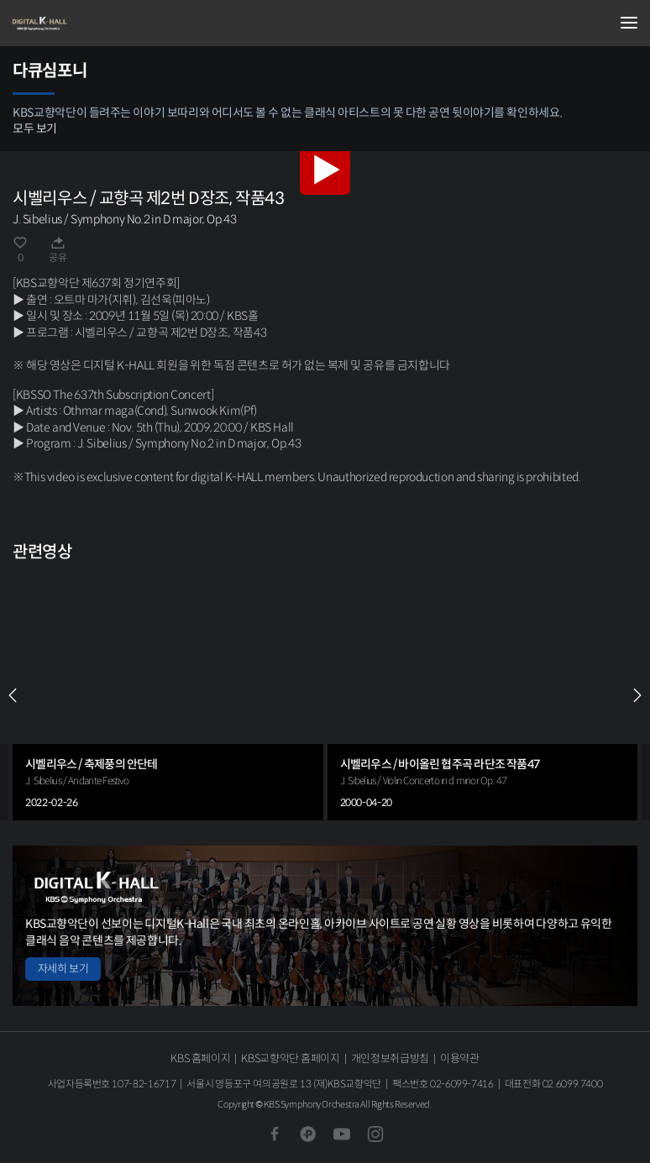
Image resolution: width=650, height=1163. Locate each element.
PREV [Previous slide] (12, 695)
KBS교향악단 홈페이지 (290, 1058)
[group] (168, 694)
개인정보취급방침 (390, 1058)
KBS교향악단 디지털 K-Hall (97, 23)
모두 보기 (35, 128)
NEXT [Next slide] (637, 695)
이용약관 (460, 1058)
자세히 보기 (63, 968)
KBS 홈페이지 (200, 1058)
